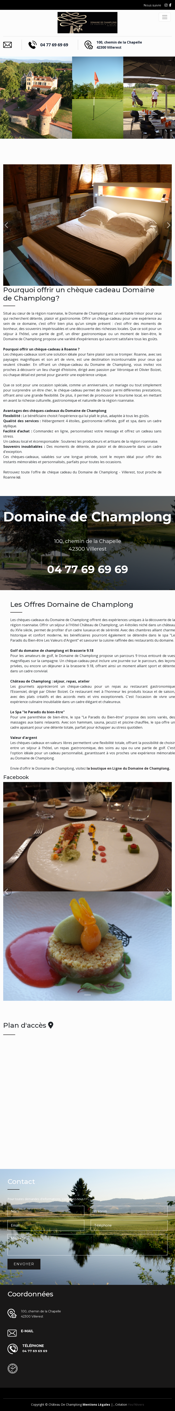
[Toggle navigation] (165, 17)
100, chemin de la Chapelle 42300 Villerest (119, 45)
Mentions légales (96, 1404)
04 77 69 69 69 (54, 45)
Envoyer (24, 1264)
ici (18, 477)
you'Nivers (136, 1404)
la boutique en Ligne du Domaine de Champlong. (128, 768)
